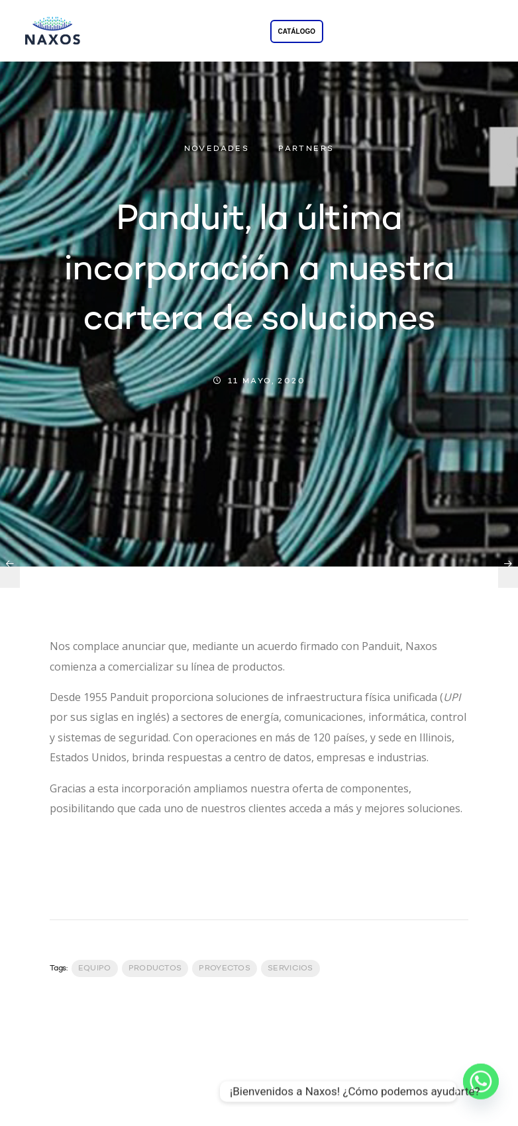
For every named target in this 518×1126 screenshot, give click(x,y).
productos (155, 968)
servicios (290, 968)
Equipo (94, 968)
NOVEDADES (217, 149)
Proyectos (224, 968)
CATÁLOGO (296, 31)
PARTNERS (306, 149)
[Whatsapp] (481, 1091)
